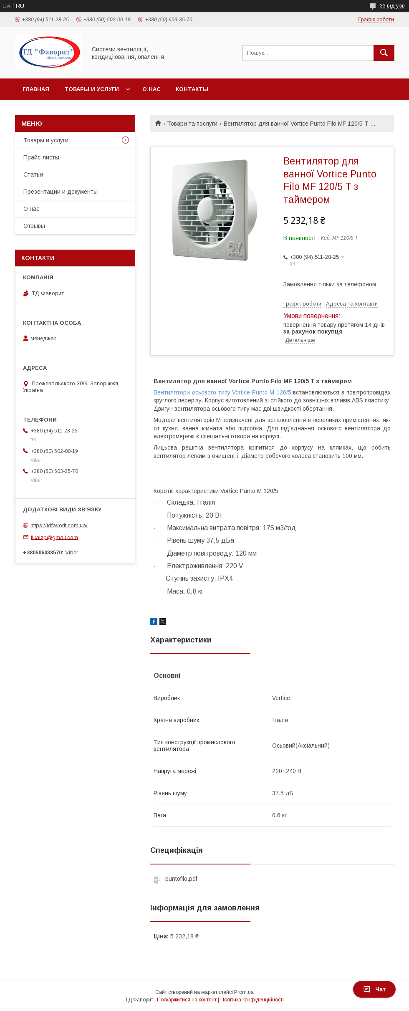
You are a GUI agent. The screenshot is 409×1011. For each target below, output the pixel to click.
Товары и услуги (91, 89)
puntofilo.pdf (181, 878)
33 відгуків (392, 6)
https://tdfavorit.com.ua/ (59, 525)
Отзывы (34, 225)
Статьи (33, 174)
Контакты (192, 89)
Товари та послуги (192, 123)
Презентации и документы (60, 191)
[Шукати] (384, 53)
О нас (151, 89)
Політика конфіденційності (252, 1000)
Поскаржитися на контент (187, 1000)
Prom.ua (244, 992)
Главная (36, 89)
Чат (374, 989)
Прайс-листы (41, 157)
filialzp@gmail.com (54, 537)
